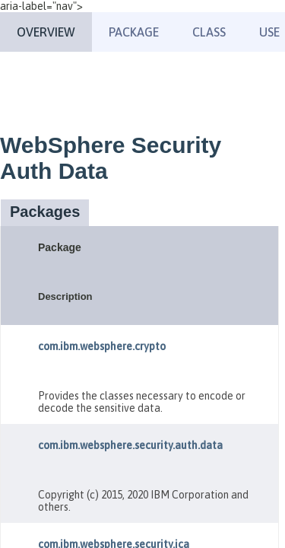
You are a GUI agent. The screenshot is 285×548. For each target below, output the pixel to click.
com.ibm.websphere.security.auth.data (130, 445)
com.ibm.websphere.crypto (102, 346)
